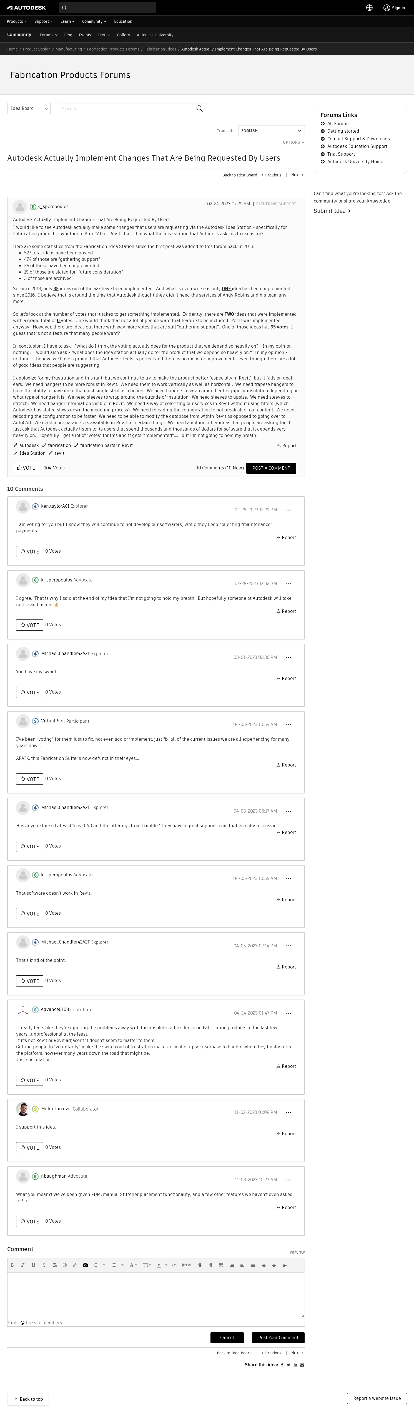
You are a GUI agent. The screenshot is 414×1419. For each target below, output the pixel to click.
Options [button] (291, 142)
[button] (288, 510)
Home (12, 49)
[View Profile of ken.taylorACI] (55, 506)
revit (59, 453)
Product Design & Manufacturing (52, 49)
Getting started (343, 131)
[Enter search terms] (107, 7)
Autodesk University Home (355, 161)
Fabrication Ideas (160, 49)
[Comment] (271, 468)
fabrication (59, 445)
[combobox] (107, 7)
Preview (297, 1252)
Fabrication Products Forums (113, 49)
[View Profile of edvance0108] (55, 1009)
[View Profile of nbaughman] (54, 1176)
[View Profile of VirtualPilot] (53, 721)
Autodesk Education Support (357, 146)
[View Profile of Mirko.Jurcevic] (56, 1109)
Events (85, 35)
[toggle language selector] (369, 8)
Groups (104, 35)
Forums (46, 35)
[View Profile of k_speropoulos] (53, 206)
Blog (68, 35)
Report (289, 445)
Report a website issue (377, 1398)
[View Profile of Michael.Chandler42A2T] (65, 653)
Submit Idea (331, 211)
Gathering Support (276, 204)
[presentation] (12, 1265)
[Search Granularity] (29, 108)
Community (19, 34)
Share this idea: (261, 1365)
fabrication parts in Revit (106, 445)
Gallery (123, 35)
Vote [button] (28, 467)
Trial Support (341, 154)
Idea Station (32, 453)
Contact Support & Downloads (358, 139)
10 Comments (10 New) (220, 468)
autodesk (29, 445)
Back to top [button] (31, 1399)
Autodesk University (155, 35)
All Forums (338, 123)
